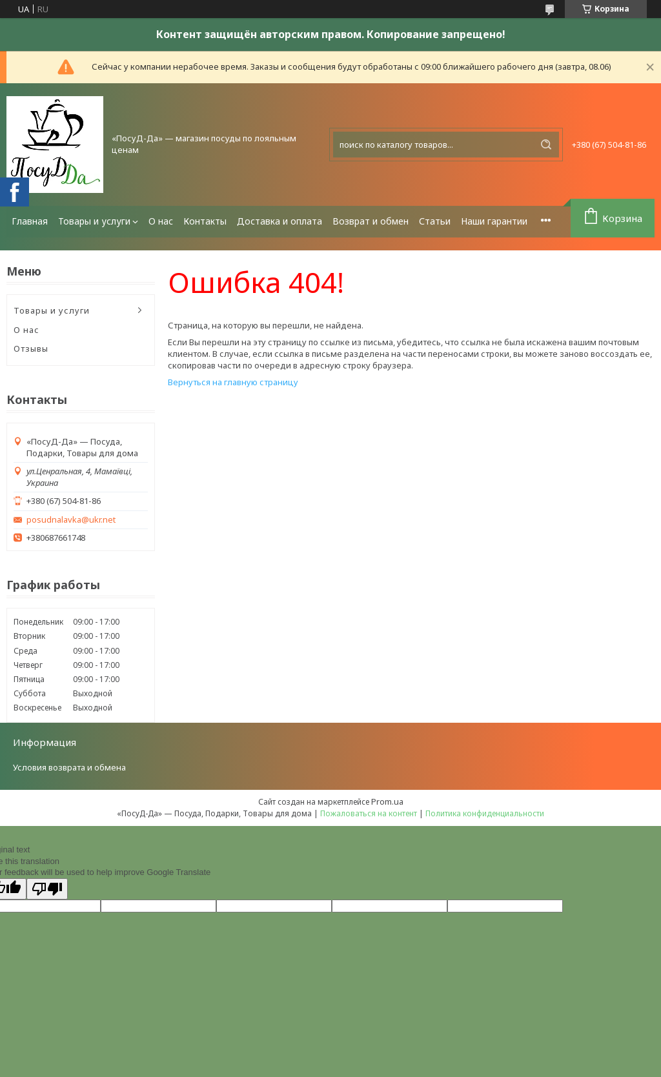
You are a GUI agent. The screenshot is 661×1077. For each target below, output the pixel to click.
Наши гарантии (494, 221)
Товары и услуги (94, 221)
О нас (160, 221)
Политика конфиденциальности (484, 813)
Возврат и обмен (370, 221)
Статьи (435, 221)
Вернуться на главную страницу (233, 382)
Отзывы (31, 348)
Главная (30, 221)
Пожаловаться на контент (368, 813)
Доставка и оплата (279, 221)
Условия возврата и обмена (69, 767)
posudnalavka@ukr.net (71, 519)
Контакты (205, 221)
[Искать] (546, 144)
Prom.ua (387, 801)
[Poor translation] (47, 889)
